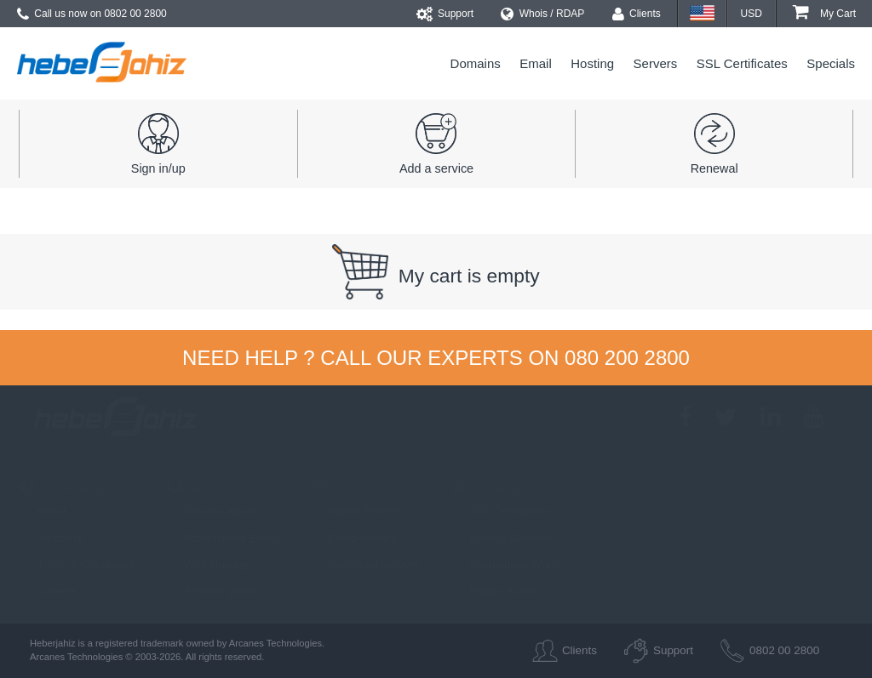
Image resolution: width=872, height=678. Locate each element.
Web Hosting (208, 564)
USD (751, 14)
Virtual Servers (356, 510)
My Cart (824, 14)
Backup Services (503, 538)
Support (444, 14)
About (43, 510)
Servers (656, 63)
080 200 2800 (627, 357)
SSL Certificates (742, 63)
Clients (636, 14)
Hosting (592, 63)
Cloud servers (354, 538)
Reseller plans (211, 590)
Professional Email (223, 538)
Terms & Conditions (77, 564)
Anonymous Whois (508, 564)
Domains (475, 63)
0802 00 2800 (135, 14)
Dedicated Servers (365, 564)
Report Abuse (495, 590)
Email (535, 63)
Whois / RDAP (542, 14)
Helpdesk (52, 538)
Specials (830, 63)
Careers (48, 590)
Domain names (214, 510)
